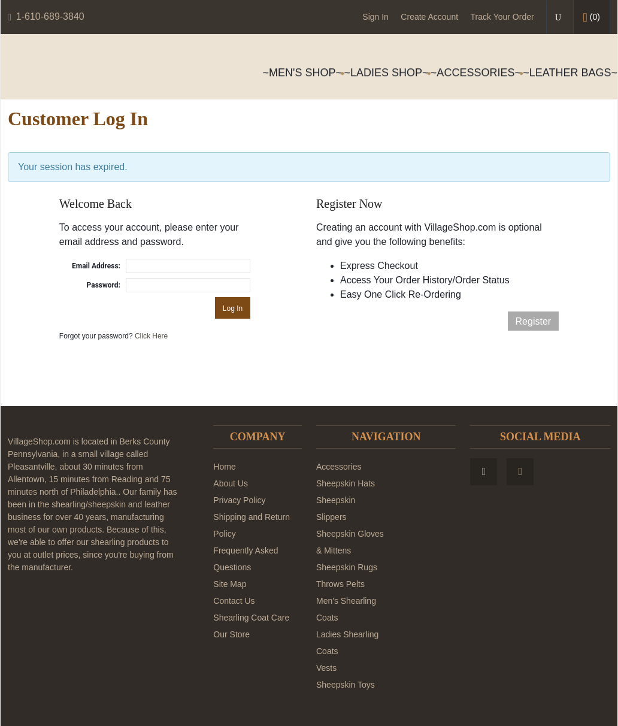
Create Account (429, 17)
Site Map (229, 584)
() (591, 17)
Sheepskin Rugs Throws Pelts (346, 575)
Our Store (231, 634)
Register (534, 321)
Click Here (151, 336)
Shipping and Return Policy (251, 525)
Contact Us (234, 601)
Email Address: (96, 266)
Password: (103, 285)
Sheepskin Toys (345, 684)
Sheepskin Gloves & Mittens (350, 542)
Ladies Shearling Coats (347, 643)
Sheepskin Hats (345, 483)
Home (224, 466)
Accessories (338, 466)
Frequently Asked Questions (245, 559)
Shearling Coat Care (251, 617)
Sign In (375, 17)
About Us (230, 483)
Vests (326, 668)
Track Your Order (502, 17)
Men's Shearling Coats (346, 609)
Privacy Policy (239, 500)
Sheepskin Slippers (335, 508)
